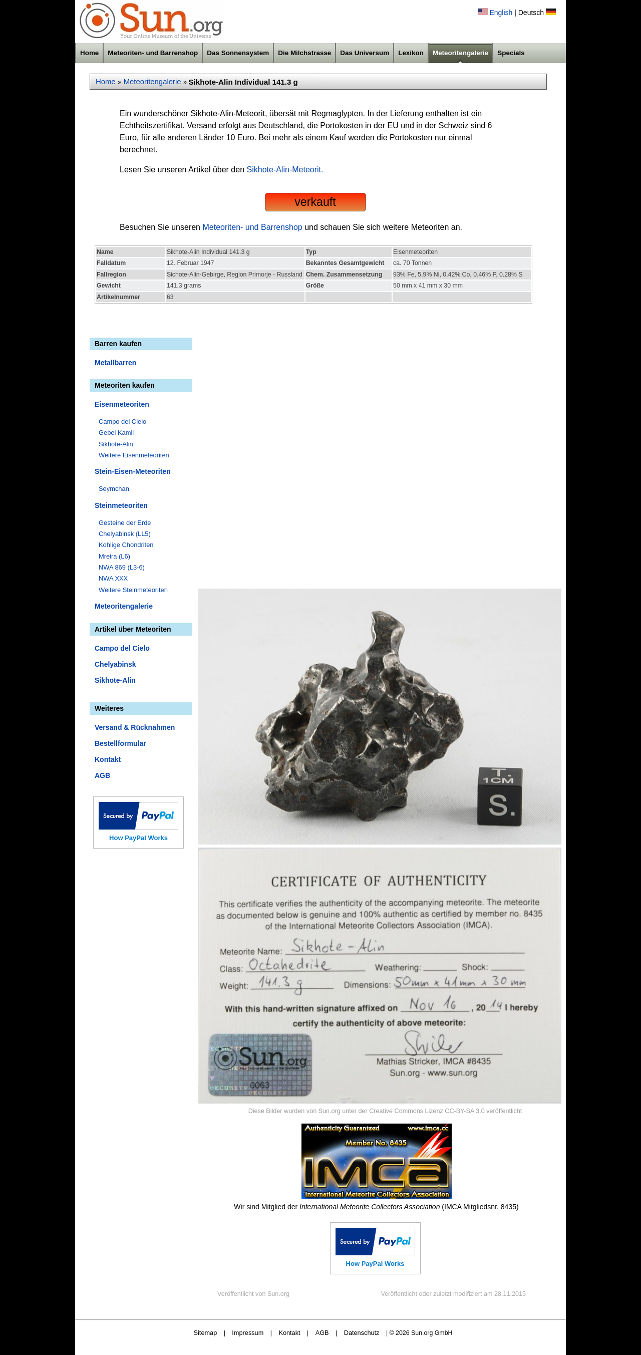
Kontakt (108, 759)
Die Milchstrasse (304, 53)
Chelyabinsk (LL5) (125, 533)
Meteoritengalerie (460, 53)
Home (89, 53)
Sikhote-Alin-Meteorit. (285, 169)
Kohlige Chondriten (126, 545)
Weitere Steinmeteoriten (133, 590)
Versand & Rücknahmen (135, 727)
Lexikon (411, 53)
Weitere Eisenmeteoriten (134, 455)
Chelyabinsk (115, 664)
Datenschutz (362, 1332)
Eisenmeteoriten (122, 404)
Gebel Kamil (116, 432)
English (500, 13)
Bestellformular (120, 743)
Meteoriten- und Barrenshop (153, 53)
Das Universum (364, 53)
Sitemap (205, 1332)
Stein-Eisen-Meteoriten (133, 471)
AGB (102, 775)
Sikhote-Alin (116, 444)
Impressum (247, 1332)
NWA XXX (113, 578)
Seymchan (114, 488)
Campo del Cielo (122, 421)
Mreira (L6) (114, 556)
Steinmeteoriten (121, 505)
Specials (511, 53)
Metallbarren (115, 363)
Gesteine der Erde (125, 522)
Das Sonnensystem (238, 53)
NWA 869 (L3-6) (122, 567)
